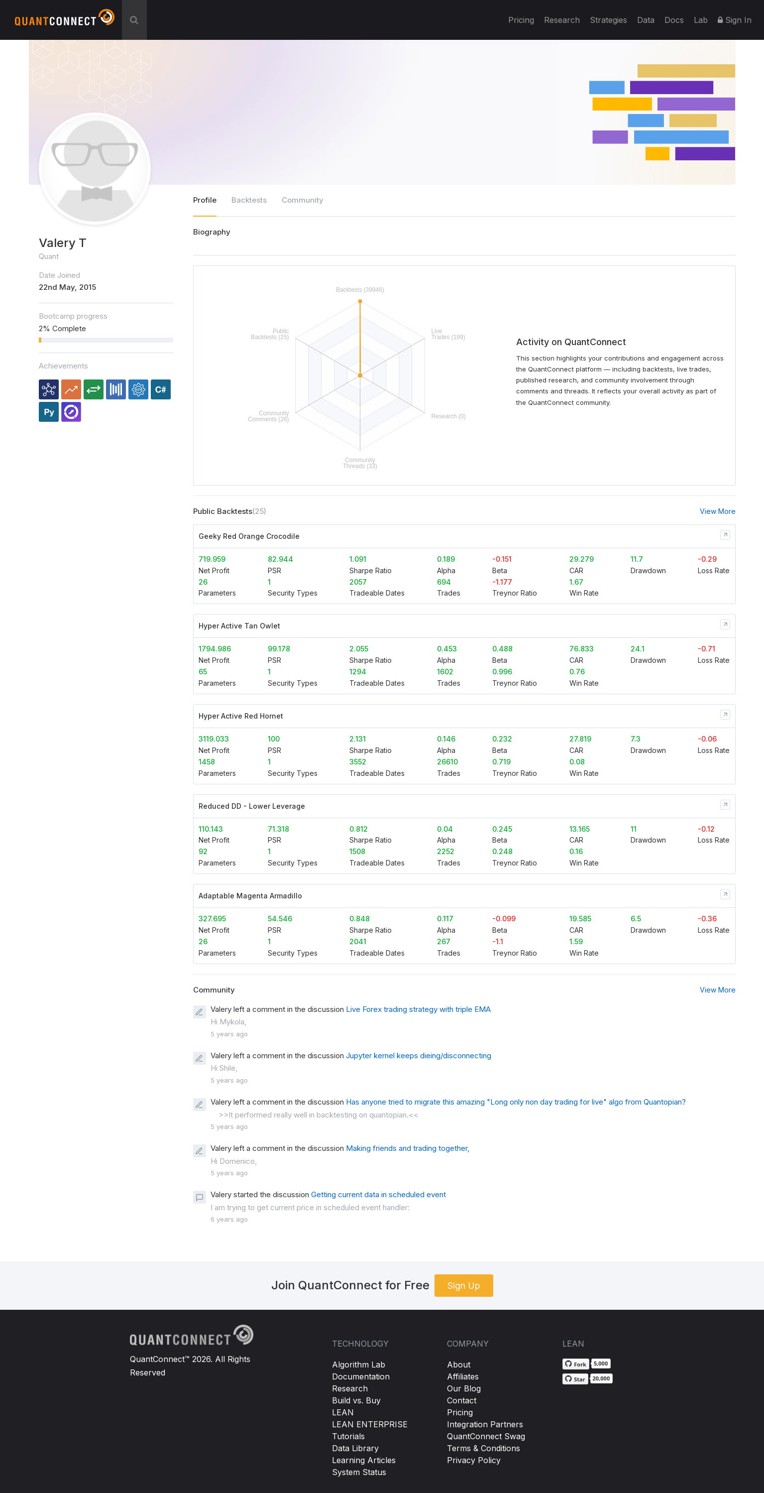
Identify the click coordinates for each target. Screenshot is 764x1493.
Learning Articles (364, 1460)
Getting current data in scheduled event (378, 1194)
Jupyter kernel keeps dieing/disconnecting (418, 1055)
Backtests (249, 200)
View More (718, 511)
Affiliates (463, 1376)
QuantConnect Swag (486, 1436)
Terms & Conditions (483, 1448)
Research (562, 20)
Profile (205, 200)
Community (303, 200)
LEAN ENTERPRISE (370, 1424)
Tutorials (348, 1436)
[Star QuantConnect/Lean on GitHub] (575, 1378)
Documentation (361, 1376)
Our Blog (464, 1388)
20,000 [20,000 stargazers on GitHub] (601, 1378)
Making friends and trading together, (407, 1148)
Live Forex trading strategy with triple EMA (418, 1009)
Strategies (608, 20)
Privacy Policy (474, 1460)
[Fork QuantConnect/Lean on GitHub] (575, 1364)
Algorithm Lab (358, 1364)
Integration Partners (485, 1424)
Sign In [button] (735, 20)
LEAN (343, 1412)
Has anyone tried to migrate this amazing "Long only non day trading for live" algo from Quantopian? (516, 1102)
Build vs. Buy (356, 1400)
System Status (359, 1472)
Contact (461, 1400)
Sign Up (463, 1285)
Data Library (355, 1448)
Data (646, 20)
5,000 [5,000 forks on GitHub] (601, 1363)
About (458, 1364)
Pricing (521, 20)
